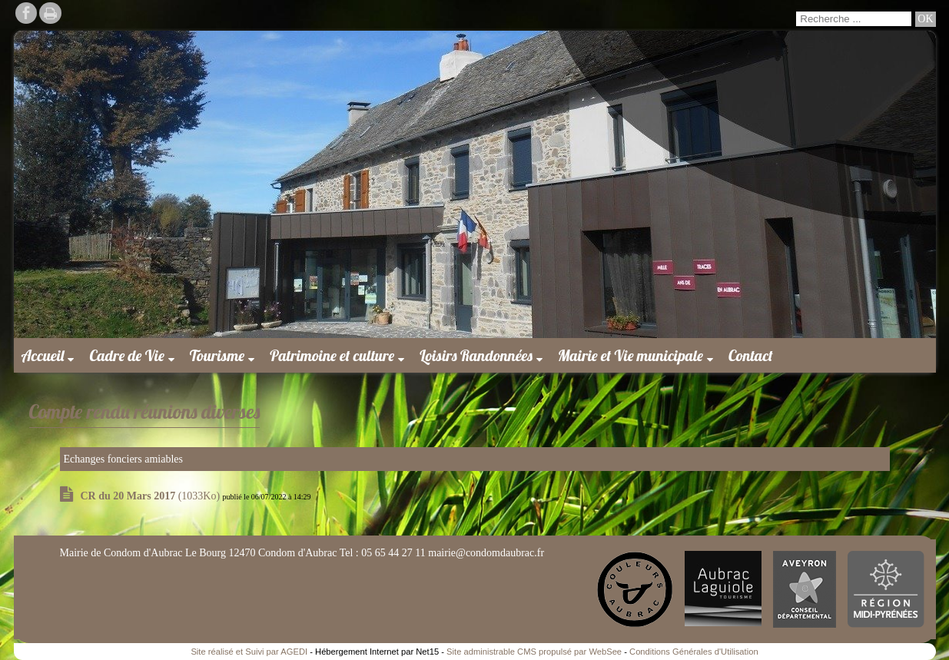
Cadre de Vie (126, 355)
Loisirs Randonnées (476, 355)
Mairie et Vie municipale (630, 355)
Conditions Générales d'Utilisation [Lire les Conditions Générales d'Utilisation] (693, 651)
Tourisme (217, 355)
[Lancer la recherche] (925, 19)
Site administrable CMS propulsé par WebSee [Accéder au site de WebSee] (534, 651)
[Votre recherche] (853, 19)
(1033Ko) (152, 496)
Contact (750, 355)
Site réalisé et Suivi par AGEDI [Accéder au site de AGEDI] (249, 651)
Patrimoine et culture (332, 355)
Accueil (43, 355)
